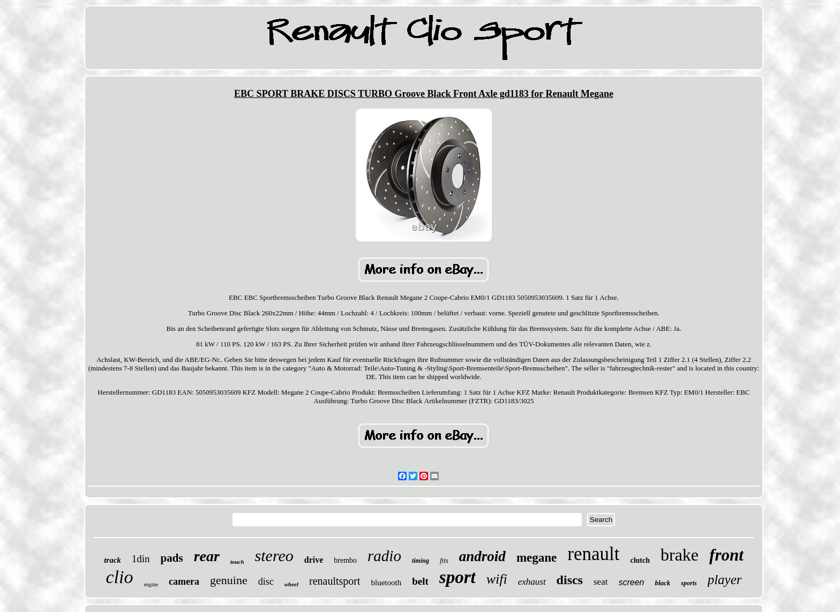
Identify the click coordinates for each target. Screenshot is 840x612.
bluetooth (386, 582)
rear (207, 556)
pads (172, 557)
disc (266, 581)
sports (688, 583)
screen (631, 582)
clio (119, 577)
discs (570, 580)
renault (593, 553)
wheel (291, 584)
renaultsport (335, 581)
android (482, 556)
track (112, 560)
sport (457, 577)
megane (536, 557)
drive (314, 559)
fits (444, 560)
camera (184, 581)
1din (141, 558)
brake (680, 554)
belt (420, 581)
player (725, 579)
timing (420, 560)
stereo (274, 555)
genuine (229, 580)
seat (601, 582)
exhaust (532, 582)
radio (384, 555)
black (662, 583)
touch (237, 561)
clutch (640, 560)
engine (151, 584)
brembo (345, 560)
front (726, 555)
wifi (496, 579)
